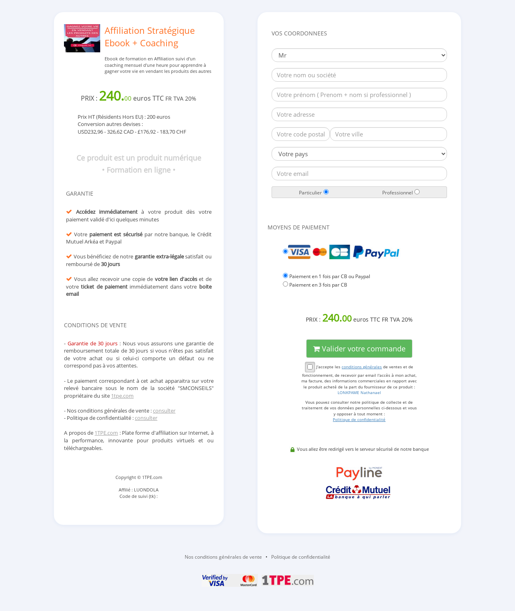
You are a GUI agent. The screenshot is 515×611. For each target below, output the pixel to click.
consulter (164, 410)
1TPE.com (106, 432)
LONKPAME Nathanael (359, 392)
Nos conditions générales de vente (223, 556)
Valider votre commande (359, 348)
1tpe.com (122, 395)
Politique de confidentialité (300, 556)
